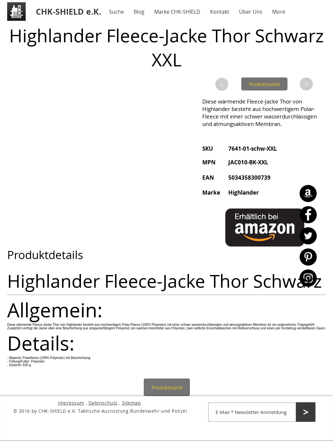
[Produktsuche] (264, 83)
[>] (221, 84)
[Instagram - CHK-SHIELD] (308, 278)
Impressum (71, 403)
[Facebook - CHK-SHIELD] (308, 214)
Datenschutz (103, 403)
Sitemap (131, 403)
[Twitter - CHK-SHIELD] (308, 235)
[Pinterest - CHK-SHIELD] (308, 257)
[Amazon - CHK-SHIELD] (308, 193)
